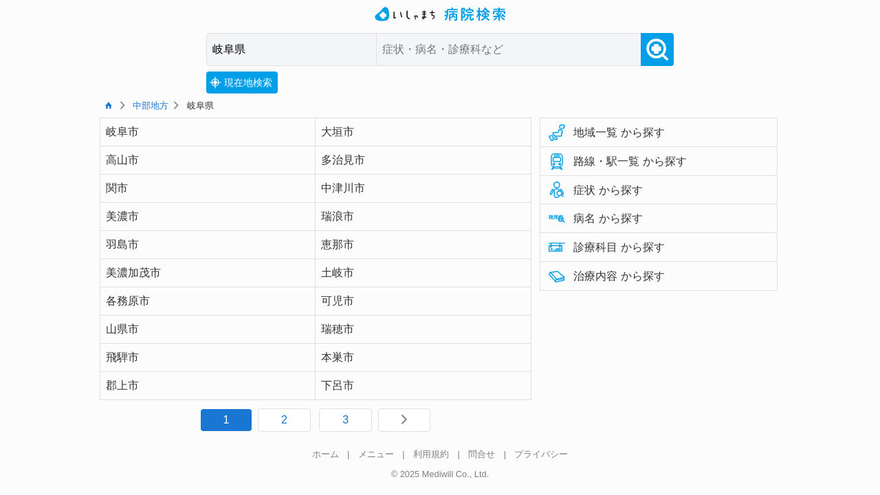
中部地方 (150, 105)
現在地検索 (240, 82)
